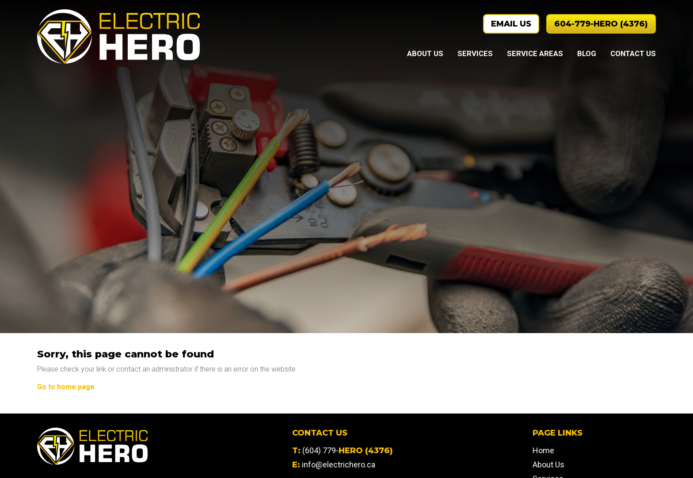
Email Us (511, 24)
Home (543, 450)
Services (475, 53)
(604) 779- (347, 450)
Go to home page (66, 387)
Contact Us (633, 53)
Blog (586, 53)
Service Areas (535, 53)
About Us (425, 53)
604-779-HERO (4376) (601, 24)
